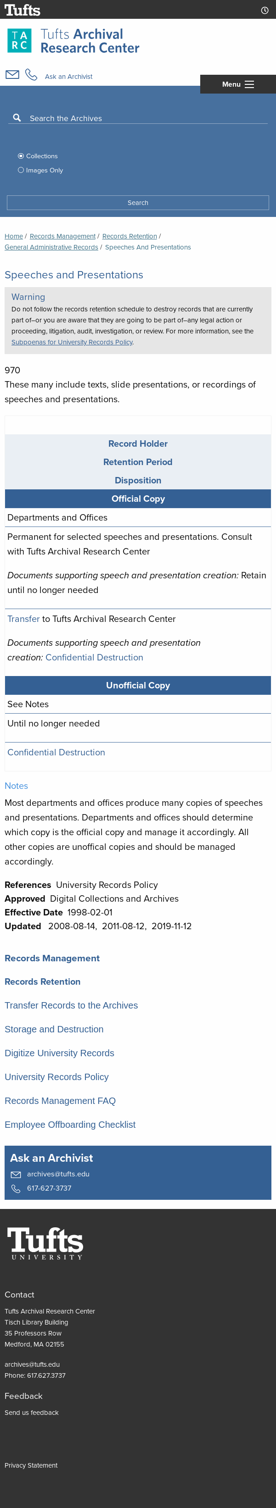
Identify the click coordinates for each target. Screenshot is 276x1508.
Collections (42, 156)
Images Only (44, 170)
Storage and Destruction (54, 1029)
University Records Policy (57, 1077)
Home (14, 236)
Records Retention (43, 981)
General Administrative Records (51, 247)
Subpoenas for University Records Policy (71, 342)
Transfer (23, 619)
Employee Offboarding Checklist (70, 1125)
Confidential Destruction (94, 657)
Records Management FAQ (60, 1101)
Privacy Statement (31, 1465)
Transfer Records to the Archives (71, 1005)
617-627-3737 (40, 1188)
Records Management (63, 236)
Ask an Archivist (68, 77)
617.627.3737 (46, 1375)
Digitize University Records (59, 1053)
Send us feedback (32, 1413)
